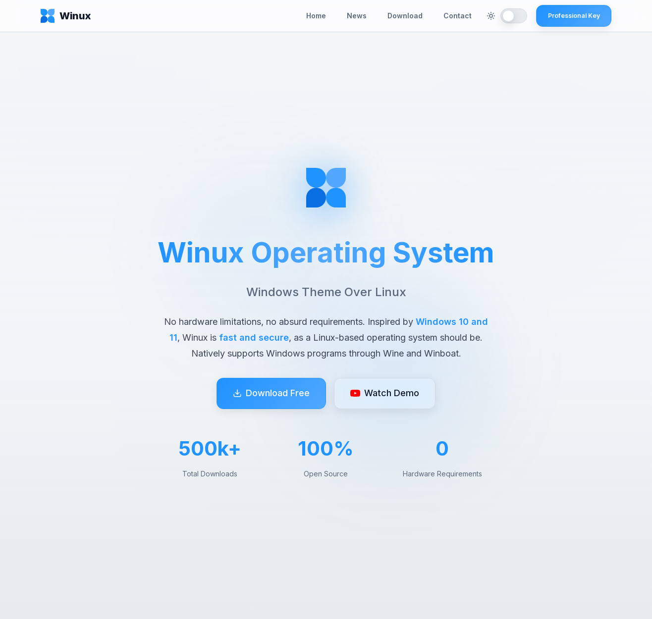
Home (316, 15)
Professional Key (574, 15)
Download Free (271, 394)
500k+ (209, 449)
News (357, 15)
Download (405, 15)
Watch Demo (384, 394)
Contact (457, 15)
